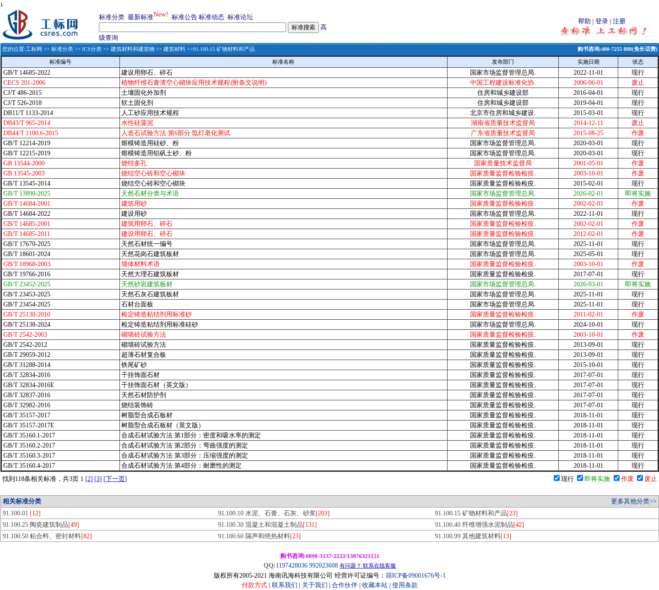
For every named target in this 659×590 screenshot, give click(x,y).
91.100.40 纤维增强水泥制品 (479, 524)
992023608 (323, 565)
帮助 (584, 21)
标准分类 (111, 17)
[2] (88, 478)
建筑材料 (174, 49)
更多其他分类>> (634, 501)
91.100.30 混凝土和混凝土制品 (267, 524)
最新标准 (140, 17)
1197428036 (291, 565)
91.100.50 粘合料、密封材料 (47, 536)
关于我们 (316, 585)
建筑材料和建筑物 (133, 49)
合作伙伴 (344, 585)
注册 (619, 21)
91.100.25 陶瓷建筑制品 (41, 524)
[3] (98, 478)
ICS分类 (92, 49)
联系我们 (284, 585)
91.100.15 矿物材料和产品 (476, 513)
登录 (601, 21)
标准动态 (211, 17)
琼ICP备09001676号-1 (416, 575)
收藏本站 (375, 585)
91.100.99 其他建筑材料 (473, 536)
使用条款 (405, 585)
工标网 (34, 49)
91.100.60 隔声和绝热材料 (259, 536)
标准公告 (184, 17)
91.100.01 (22, 513)
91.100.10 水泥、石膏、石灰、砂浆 (274, 513)
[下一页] (115, 478)
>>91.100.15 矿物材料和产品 (220, 49)
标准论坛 (240, 17)
